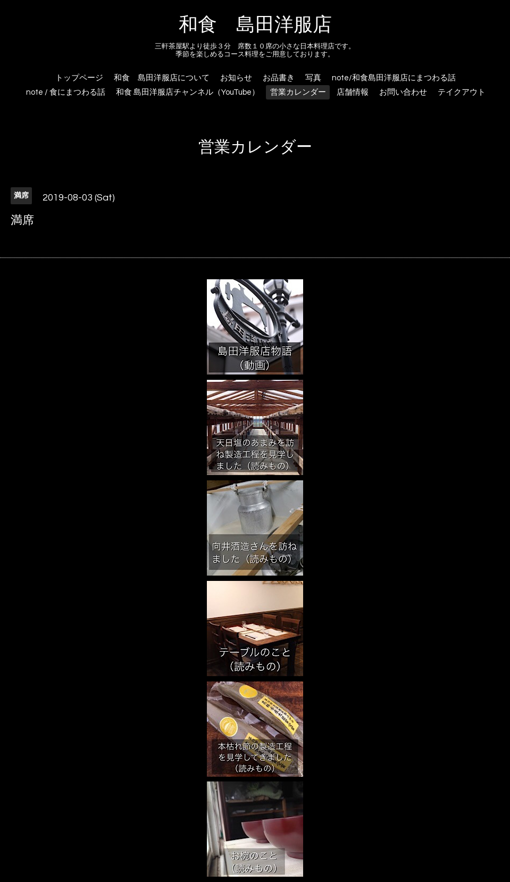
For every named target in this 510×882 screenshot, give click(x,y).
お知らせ (236, 78)
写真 (313, 78)
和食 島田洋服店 (255, 25)
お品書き (279, 78)
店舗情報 (353, 92)
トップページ (79, 78)
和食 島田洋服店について (162, 78)
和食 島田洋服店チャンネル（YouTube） (188, 92)
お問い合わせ (403, 92)
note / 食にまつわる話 (65, 92)
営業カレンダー (298, 92)
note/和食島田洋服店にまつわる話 (394, 78)
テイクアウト (462, 92)
